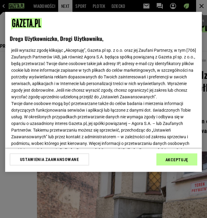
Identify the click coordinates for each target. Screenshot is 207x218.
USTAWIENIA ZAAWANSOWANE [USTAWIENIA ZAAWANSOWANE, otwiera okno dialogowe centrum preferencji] (49, 159)
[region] (103, 92)
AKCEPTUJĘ (176, 159)
